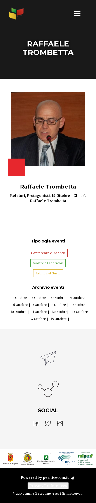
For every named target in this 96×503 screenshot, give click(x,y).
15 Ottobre (58, 319)
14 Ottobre (61, 195)
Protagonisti (38, 195)
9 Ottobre (78, 305)
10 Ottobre (18, 312)
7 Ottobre (39, 305)
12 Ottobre (59, 312)
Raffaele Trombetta (48, 186)
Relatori (17, 195)
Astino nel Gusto (48, 273)
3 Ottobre (39, 298)
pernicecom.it (56, 477)
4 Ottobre (58, 298)
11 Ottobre (39, 312)
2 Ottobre (20, 298)
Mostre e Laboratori (48, 263)
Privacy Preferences (48, 485)
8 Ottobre (58, 305)
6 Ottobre (20, 305)
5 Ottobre (77, 298)
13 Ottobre (80, 312)
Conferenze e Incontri (48, 253)
